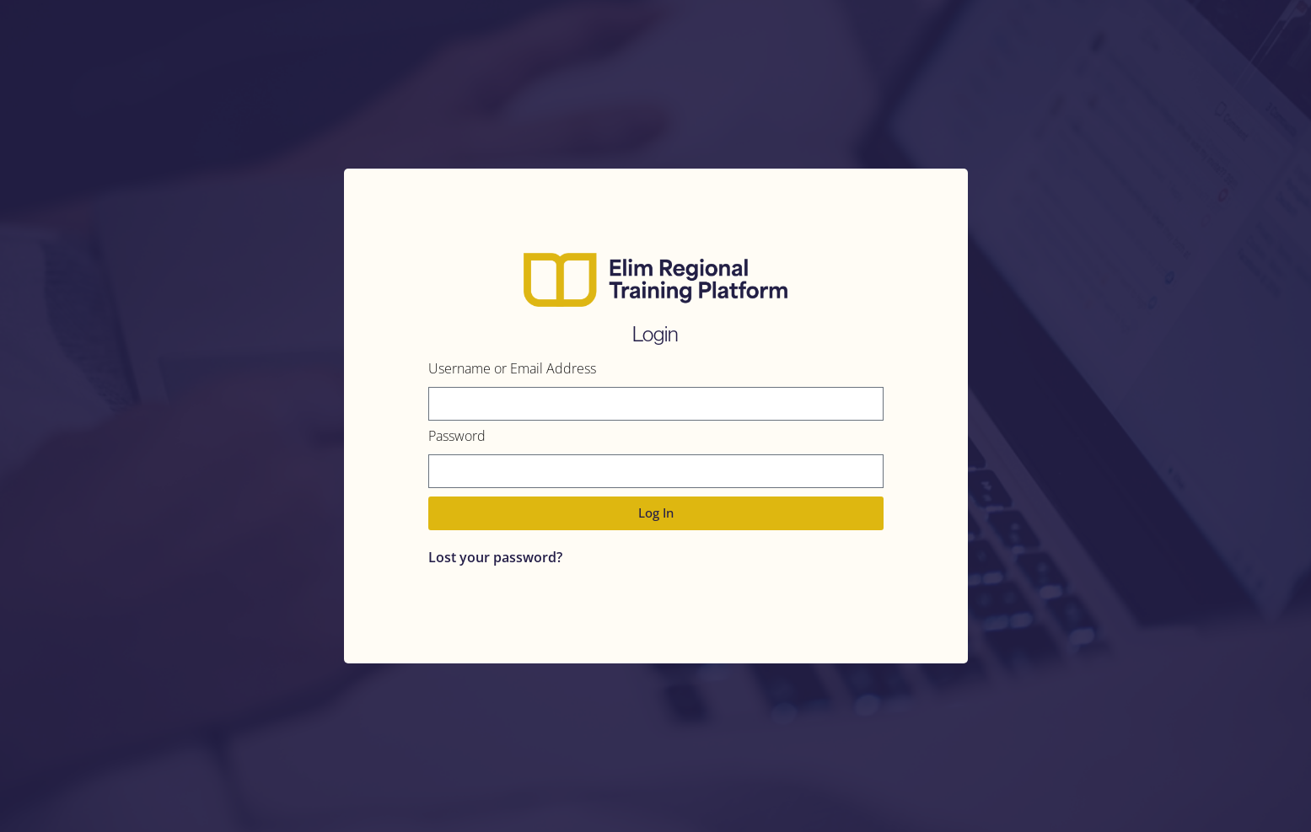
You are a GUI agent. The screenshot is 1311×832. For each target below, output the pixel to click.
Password (457, 437)
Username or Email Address (512, 370)
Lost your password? (495, 557)
